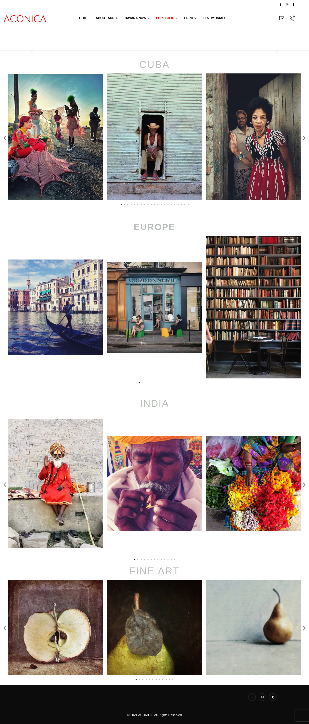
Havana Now (135, 18)
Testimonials (214, 18)
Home (84, 18)
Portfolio (165, 18)
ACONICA (25, 18)
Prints (190, 18)
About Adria (107, 18)
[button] (31, 51)
